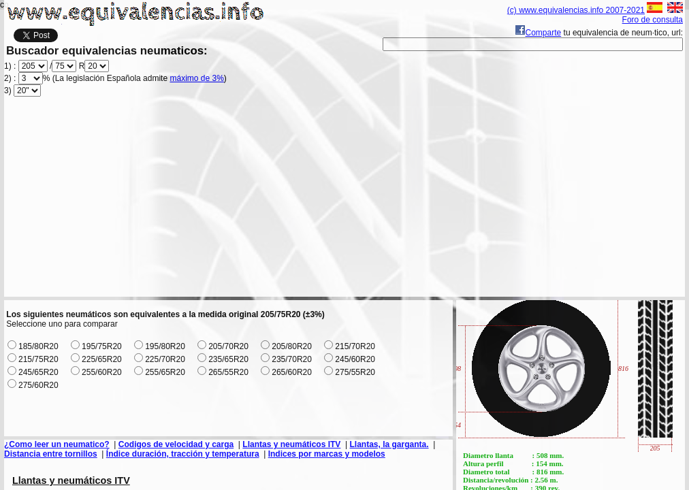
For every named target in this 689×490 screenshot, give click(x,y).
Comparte (538, 32)
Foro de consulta (652, 19)
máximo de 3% (196, 78)
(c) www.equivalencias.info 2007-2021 (576, 10)
